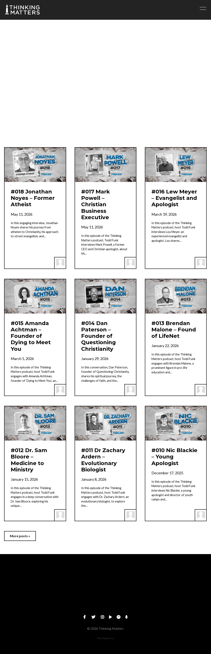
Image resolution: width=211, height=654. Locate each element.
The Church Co (105, 638)
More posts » (20, 536)
